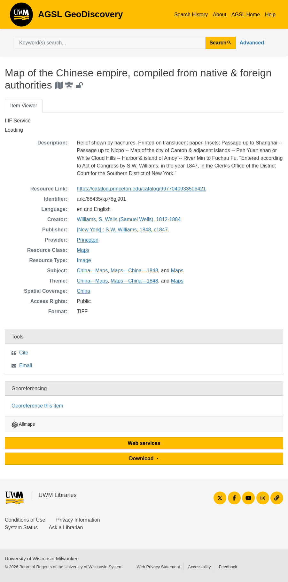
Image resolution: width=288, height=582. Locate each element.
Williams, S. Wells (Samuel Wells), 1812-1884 (129, 219)
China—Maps (92, 270)
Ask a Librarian (66, 527)
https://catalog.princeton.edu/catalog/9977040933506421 (141, 188)
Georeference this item (37, 405)
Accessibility (199, 566)
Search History (191, 14)
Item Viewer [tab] (23, 105)
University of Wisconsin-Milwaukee (42, 558)
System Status (21, 527)
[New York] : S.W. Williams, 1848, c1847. (123, 229)
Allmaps (23, 424)
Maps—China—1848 (134, 270)
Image (84, 260)
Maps (83, 250)
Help (270, 14)
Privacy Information (78, 520)
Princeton (87, 240)
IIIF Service (18, 120)
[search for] (110, 43)
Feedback (228, 566)
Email (25, 365)
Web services (144, 443)
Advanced (252, 42)
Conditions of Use (25, 520)
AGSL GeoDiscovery (21, 17)
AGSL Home (245, 14)
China (83, 291)
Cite (23, 352)
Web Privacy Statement (158, 566)
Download (142, 458)
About (219, 14)
